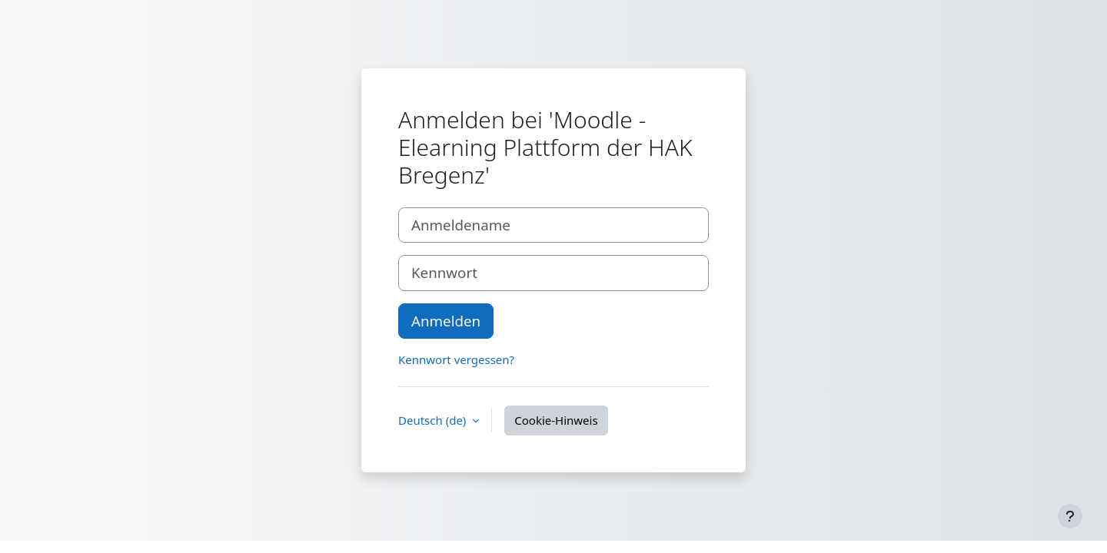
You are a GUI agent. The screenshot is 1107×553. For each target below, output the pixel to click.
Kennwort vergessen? (456, 359)
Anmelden (445, 320)
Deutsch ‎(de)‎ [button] (433, 420)
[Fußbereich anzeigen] (1070, 516)
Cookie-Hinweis (555, 420)
